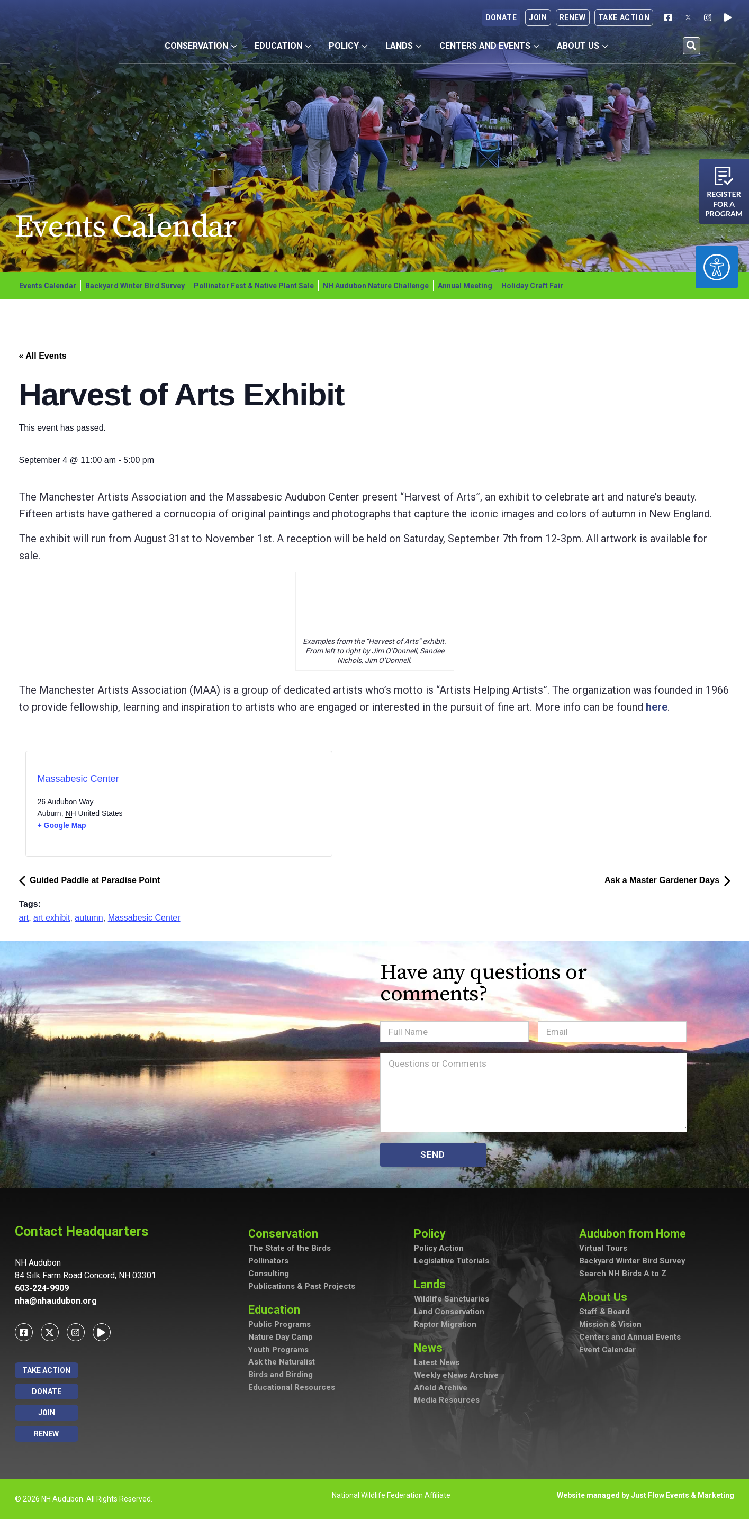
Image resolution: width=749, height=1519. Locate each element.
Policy (348, 46)
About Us (582, 46)
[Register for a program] (724, 176)
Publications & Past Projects (301, 1287)
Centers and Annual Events (630, 1338)
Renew (573, 17)
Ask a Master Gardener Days (667, 880)
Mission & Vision (610, 1325)
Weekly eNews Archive (457, 1376)
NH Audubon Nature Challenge (376, 285)
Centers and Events (489, 46)
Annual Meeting (465, 285)
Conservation (201, 46)
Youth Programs (278, 1351)
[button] (691, 45)
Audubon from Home (634, 1233)
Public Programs (279, 1325)
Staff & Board (604, 1312)
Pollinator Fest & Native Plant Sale (254, 285)
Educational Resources (291, 1389)
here (656, 707)
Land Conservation (449, 1312)
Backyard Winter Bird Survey (135, 285)
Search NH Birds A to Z (622, 1274)
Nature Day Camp (280, 1338)
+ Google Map (62, 825)
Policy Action (439, 1249)
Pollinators (268, 1262)
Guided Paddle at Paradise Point (89, 880)
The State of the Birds (289, 1249)
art (24, 917)
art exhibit (51, 917)
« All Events (43, 355)
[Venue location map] (223, 807)
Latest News (437, 1364)
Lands (403, 46)
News (429, 1348)
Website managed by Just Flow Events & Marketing (645, 1495)
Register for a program (724, 203)
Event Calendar (607, 1351)
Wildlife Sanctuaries (452, 1300)
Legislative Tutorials (451, 1262)
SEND (432, 1154)
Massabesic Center (78, 779)
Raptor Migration (445, 1325)
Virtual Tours (603, 1249)
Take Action (624, 17)
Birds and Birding (280, 1376)
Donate (501, 17)
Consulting (268, 1274)
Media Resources (447, 1402)
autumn (89, 917)
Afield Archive (440, 1389)
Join (538, 17)
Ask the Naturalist (281, 1363)
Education (283, 46)
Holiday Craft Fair (532, 285)
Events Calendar (47, 285)
